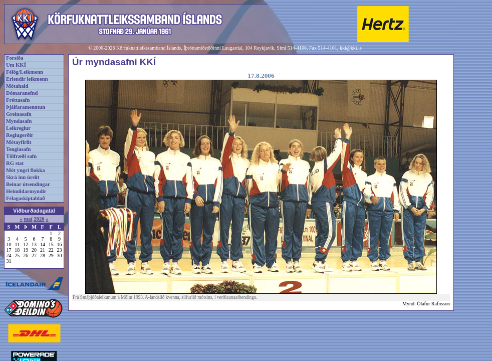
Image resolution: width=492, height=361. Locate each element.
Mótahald (17, 86)
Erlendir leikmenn (27, 79)
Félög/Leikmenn (24, 72)
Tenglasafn (18, 149)
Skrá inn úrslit (22, 177)
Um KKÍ (16, 65)
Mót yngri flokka (25, 170)
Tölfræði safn (21, 156)
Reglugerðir (19, 135)
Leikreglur (18, 128)
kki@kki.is (351, 48)
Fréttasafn (18, 100)
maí (28, 219)
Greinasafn (19, 114)
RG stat (15, 163)
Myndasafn (19, 121)
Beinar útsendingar (28, 184)
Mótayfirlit (18, 142)
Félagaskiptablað (25, 198)
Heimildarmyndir (26, 191)
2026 (39, 219)
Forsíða (14, 58)
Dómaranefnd (22, 93)
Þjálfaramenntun (25, 107)
